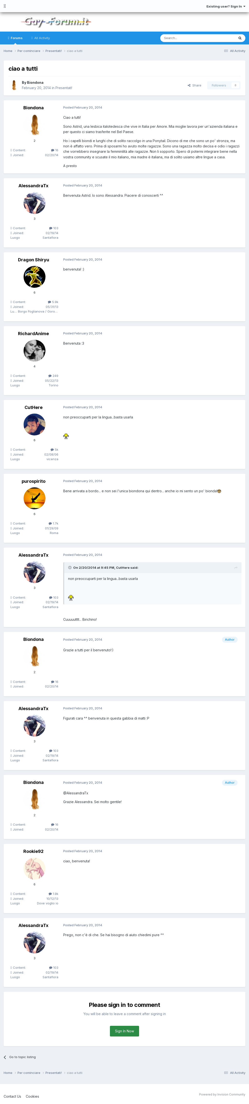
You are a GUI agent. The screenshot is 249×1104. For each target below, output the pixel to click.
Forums (16, 40)
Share (194, 85)
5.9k (53, 302)
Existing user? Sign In (225, 6)
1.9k (53, 894)
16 (54, 150)
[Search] (185, 38)
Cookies (32, 1096)
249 (53, 376)
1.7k (53, 523)
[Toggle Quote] (70, 567)
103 (53, 228)
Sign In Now (124, 1031)
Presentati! (63, 88)
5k (54, 449)
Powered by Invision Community (222, 1094)
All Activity (41, 38)
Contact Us (12, 1096)
